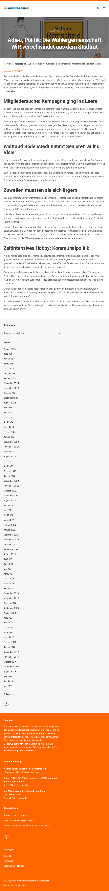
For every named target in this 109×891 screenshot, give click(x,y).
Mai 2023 (8, 461)
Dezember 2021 (11, 535)
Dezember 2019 (11, 652)
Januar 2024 (10, 437)
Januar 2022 (10, 530)
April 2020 (8, 632)
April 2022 (8, 515)
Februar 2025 (10, 373)
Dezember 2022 (11, 481)
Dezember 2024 (11, 383)
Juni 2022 (8, 505)
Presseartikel (54, 31)
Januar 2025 (10, 378)
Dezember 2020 (11, 593)
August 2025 (10, 349)
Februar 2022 (10, 525)
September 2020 (11, 608)
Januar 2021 (10, 588)
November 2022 (11, 486)
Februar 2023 (10, 471)
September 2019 (11, 666)
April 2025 (8, 363)
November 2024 (11, 388)
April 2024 (8, 422)
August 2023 (10, 456)
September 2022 (11, 495)
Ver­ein (53, 730)
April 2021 (8, 574)
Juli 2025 (8, 354)
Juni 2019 (8, 681)
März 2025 (9, 368)
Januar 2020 (10, 647)
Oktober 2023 (10, 451)
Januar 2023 (10, 476)
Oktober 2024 (10, 393)
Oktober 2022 (10, 491)
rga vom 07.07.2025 (13, 71)
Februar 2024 (10, 432)
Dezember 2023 (11, 442)
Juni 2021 (8, 564)
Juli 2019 (8, 676)
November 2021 (11, 539)
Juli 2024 (8, 407)
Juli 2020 (8, 618)
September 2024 (11, 398)
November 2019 (11, 657)
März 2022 (9, 520)
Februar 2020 (10, 642)
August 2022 (10, 500)
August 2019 (10, 671)
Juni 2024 (8, 412)
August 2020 (10, 613)
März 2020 (9, 637)
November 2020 (11, 598)
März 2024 (9, 427)
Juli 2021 (8, 559)
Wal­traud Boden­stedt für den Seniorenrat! (25, 769)
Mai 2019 (8, 686)
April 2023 (8, 466)
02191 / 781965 (19, 815)
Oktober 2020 (10, 603)
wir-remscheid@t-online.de (22, 820)
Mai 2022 (8, 510)
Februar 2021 (10, 583)
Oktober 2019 (10, 662)
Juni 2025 (8, 358)
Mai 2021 (8, 569)
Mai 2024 (8, 417)
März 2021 (9, 578)
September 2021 (11, 549)
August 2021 (10, 554)
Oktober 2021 (10, 544)
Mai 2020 (8, 627)
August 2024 (10, 402)
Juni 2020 (8, 622)
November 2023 (11, 446)
